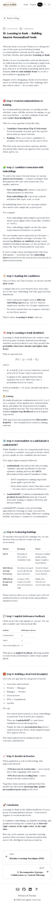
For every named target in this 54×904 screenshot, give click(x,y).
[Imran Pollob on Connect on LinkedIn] (30, 889)
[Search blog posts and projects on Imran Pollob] (45, 4)
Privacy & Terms (27, 895)
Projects (33, 4)
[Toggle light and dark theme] (49, 4)
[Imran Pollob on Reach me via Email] (18, 889)
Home (26, 4)
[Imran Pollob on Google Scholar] (36, 889)
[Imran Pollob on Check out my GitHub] (24, 889)
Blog (40, 4)
